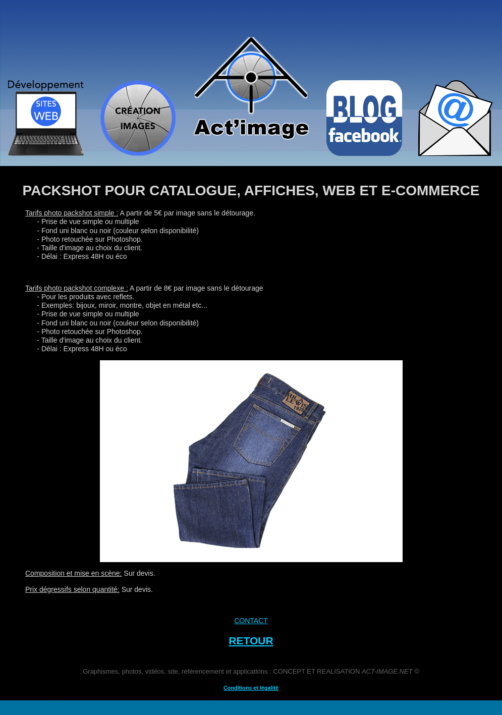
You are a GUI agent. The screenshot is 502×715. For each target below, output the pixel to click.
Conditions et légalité (251, 688)
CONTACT (251, 621)
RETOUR (251, 640)
